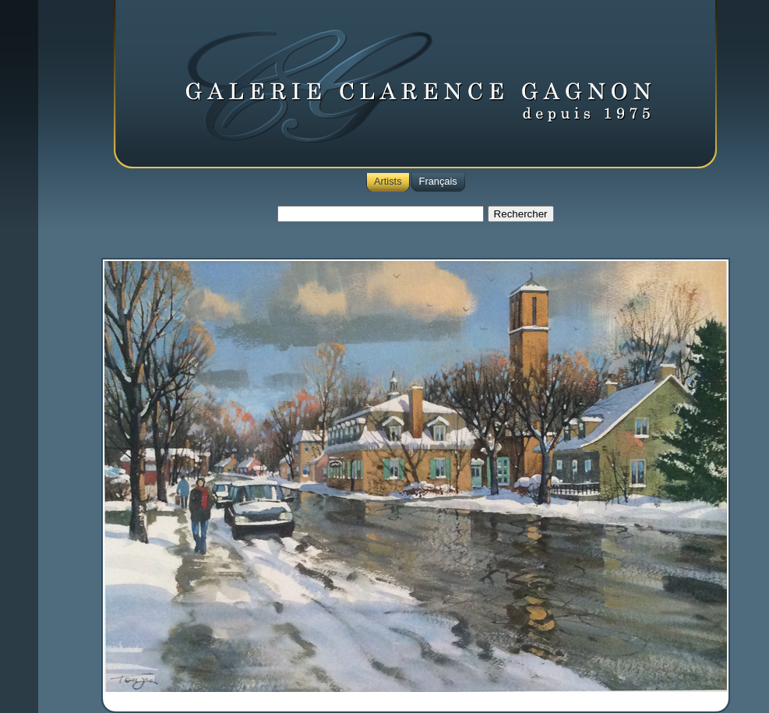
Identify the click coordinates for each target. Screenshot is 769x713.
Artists (388, 181)
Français (438, 181)
